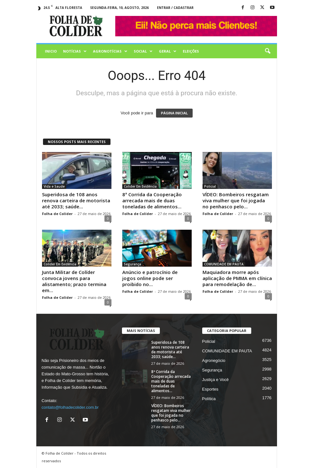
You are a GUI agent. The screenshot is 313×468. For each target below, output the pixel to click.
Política (209, 398)
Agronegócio (213, 360)
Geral (167, 51)
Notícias (75, 51)
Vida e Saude (54, 186)
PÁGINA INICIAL (174, 113)
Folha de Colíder (57, 213)
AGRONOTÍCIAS (110, 51)
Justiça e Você (215, 379)
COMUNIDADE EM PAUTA (224, 264)
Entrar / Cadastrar (175, 7)
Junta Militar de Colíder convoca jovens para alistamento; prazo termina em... (74, 281)
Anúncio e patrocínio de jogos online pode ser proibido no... (150, 278)
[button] (267, 51)
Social (143, 51)
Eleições (191, 51)
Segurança (132, 264)
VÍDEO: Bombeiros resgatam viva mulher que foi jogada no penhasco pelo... (236, 200)
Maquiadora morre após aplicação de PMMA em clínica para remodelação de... (237, 278)
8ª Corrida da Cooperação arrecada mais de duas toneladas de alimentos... (152, 200)
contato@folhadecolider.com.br (70, 407)
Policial (210, 186)
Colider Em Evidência (140, 186)
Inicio (51, 51)
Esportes (210, 389)
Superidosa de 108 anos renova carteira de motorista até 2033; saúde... (76, 200)
